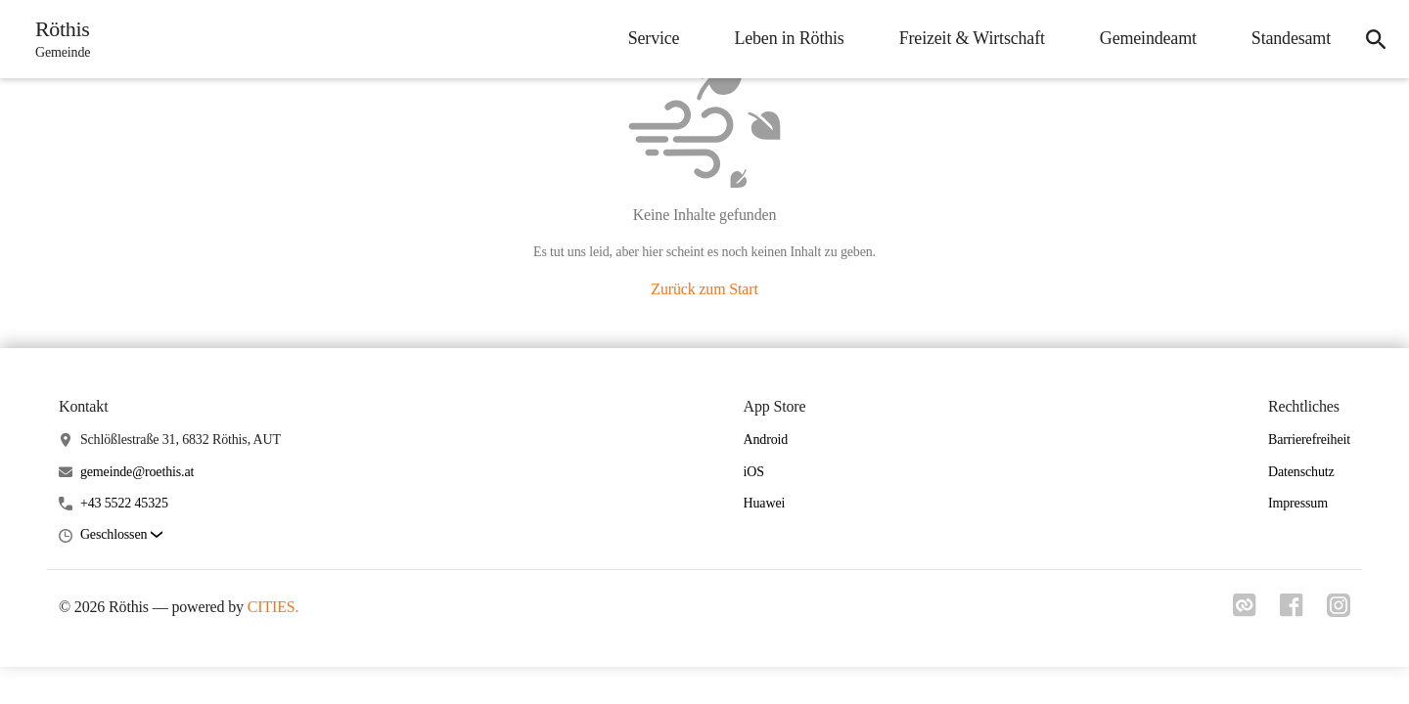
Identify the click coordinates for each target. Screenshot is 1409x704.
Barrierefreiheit (1309, 439)
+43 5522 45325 (124, 503)
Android (766, 439)
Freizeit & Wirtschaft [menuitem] (972, 38)
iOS (754, 471)
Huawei (765, 503)
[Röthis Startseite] (56, 39)
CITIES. (273, 606)
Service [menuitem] (654, 38)
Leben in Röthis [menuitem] (788, 38)
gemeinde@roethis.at (137, 471)
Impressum (1298, 503)
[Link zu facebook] (1291, 611)
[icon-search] (1376, 39)
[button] (121, 535)
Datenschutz (1301, 471)
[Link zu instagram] (1338, 611)
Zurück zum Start (704, 289)
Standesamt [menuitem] (1291, 38)
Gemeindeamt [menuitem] (1148, 38)
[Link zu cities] (1244, 611)
